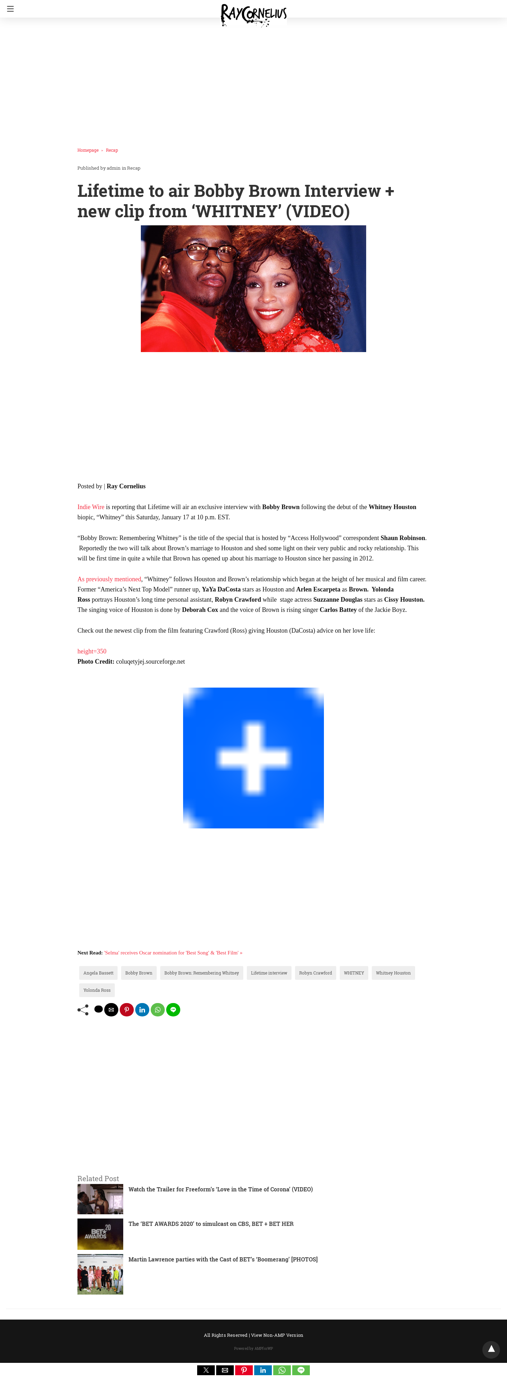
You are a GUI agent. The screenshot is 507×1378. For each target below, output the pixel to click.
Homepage (88, 150)
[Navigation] (8, 9)
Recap (112, 150)
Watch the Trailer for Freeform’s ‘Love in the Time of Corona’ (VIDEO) (221, 1189)
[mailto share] (111, 1009)
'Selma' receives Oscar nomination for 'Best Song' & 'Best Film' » (173, 953)
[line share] (173, 1009)
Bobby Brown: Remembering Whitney (201, 973)
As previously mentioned (109, 579)
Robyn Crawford (315, 973)
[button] (206, 1370)
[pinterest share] (127, 1009)
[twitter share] (98, 1009)
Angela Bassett (98, 973)
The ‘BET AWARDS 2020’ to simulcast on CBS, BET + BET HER (211, 1223)
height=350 (91, 651)
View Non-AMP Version (277, 1335)
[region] (251, 79)
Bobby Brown (138, 973)
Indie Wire (90, 507)
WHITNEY (354, 973)
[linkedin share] (142, 1009)
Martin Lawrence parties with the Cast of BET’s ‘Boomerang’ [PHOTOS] (223, 1259)
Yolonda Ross (97, 990)
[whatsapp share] (158, 1009)
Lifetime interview (269, 973)
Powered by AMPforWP (253, 1348)
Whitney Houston (393, 973)
